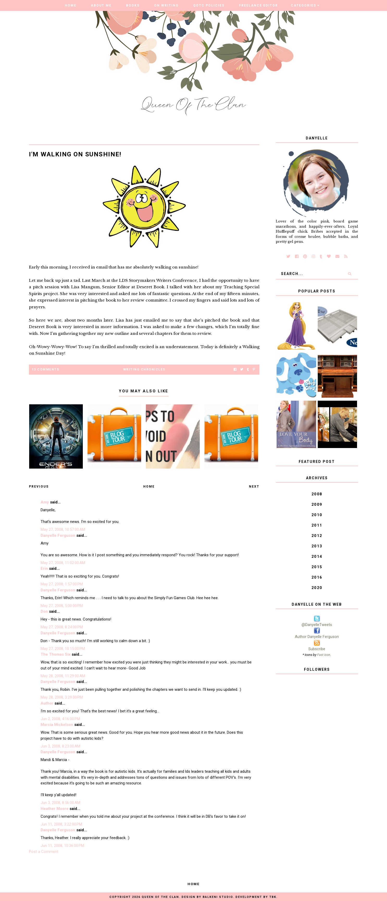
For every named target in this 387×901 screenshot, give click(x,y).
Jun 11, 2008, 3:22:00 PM (61, 824)
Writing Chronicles (144, 369)
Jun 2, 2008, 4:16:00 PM (60, 719)
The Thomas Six (56, 654)
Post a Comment (43, 851)
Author (47, 703)
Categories (303, 5)
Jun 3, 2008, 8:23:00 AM (60, 746)
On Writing (166, 5)
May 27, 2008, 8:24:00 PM (62, 627)
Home (70, 5)
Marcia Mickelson (57, 724)
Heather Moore (54, 808)
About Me (101, 5)
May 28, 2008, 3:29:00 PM (62, 697)
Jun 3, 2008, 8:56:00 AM (60, 802)
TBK (272, 897)
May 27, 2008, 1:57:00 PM (62, 584)
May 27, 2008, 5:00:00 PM (62, 605)
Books (133, 5)
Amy (45, 502)
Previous (39, 486)
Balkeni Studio (218, 897)
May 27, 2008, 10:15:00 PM (63, 648)
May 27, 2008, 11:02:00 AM (63, 562)
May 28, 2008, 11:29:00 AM (63, 676)
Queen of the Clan (160, 897)
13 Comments (45, 369)
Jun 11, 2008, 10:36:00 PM (62, 845)
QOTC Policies (208, 5)
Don (44, 611)
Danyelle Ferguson (58, 535)
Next (254, 486)
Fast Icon (323, 655)
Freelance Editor (258, 5)
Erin (44, 568)
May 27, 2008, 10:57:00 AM (63, 529)
